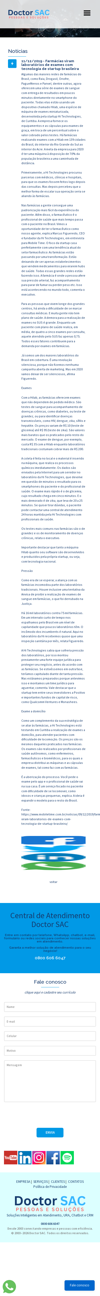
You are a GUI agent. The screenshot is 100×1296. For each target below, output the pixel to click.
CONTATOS (76, 1181)
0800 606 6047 (51, 957)
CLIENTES (58, 1181)
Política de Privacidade (50, 1186)
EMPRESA (23, 1181)
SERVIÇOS (40, 1181)
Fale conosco (79, 1285)
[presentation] (44, 1117)
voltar (53, 882)
